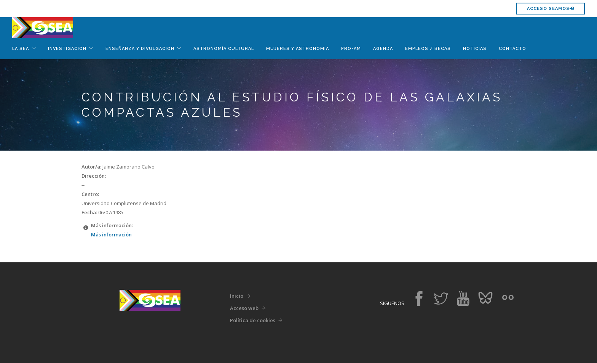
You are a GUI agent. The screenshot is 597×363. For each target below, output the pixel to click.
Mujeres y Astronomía (297, 48)
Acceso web (244, 308)
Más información (111, 234)
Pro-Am (351, 48)
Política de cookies (252, 320)
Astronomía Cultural (223, 48)
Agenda (383, 48)
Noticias (475, 48)
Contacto (512, 48)
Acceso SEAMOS (550, 8)
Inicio (236, 295)
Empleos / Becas (428, 48)
